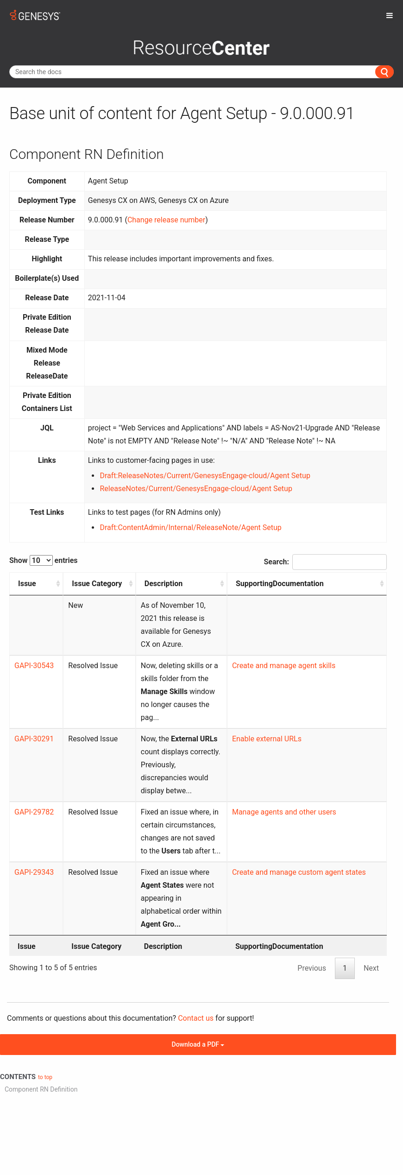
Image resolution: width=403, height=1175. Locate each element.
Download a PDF (198, 953)
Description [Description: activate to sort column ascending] (134, 583)
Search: (325, 562)
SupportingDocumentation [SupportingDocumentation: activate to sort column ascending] (319, 583)
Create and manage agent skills (323, 652)
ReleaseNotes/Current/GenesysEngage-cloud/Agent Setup (196, 488)
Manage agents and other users (323, 747)
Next (371, 877)
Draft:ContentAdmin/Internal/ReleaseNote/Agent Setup (190, 527)
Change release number (166, 219)
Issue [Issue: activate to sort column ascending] (27, 583)
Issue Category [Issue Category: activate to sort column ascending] (74, 590)
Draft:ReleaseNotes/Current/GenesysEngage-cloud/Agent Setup (205, 475)
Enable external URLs (306, 699)
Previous (311, 877)
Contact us (196, 927)
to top (45, 986)
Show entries (43, 560)
